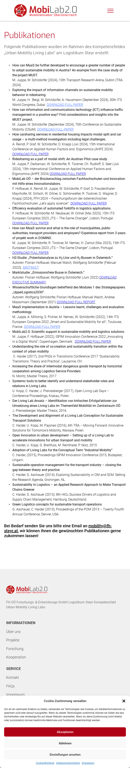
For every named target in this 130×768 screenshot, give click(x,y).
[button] (124, 701)
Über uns (13, 631)
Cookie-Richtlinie (45, 763)
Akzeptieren (65, 732)
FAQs (10, 686)
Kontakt (12, 677)
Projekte (12, 640)
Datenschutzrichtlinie (68, 763)
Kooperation (16, 657)
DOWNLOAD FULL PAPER (65, 105)
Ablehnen (65, 743)
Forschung (14, 649)
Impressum (88, 763)
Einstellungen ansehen (65, 754)
